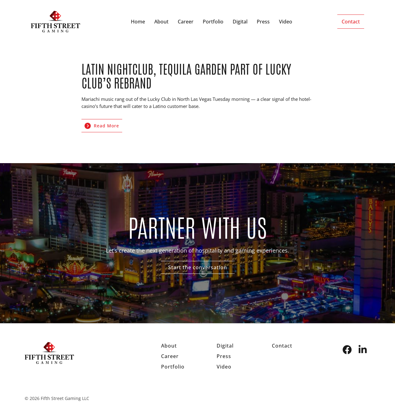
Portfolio (213, 21)
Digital (240, 21)
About (161, 21)
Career (185, 21)
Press (263, 21)
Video (285, 21)
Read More (102, 126)
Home (138, 21)
